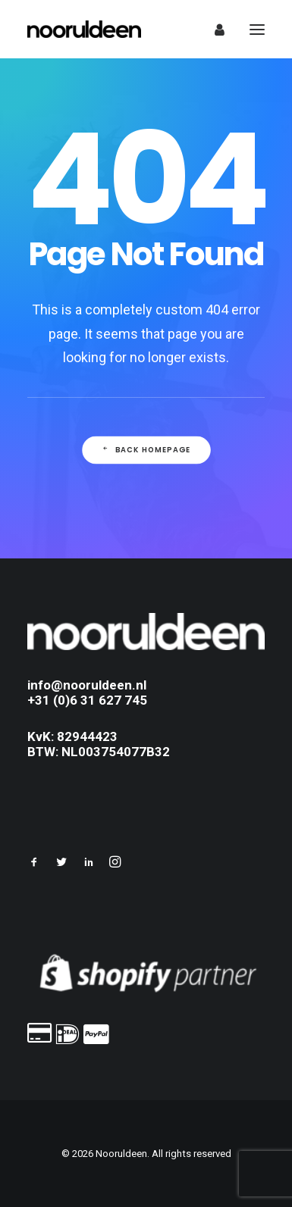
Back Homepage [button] (145, 450)
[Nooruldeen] (84, 29)
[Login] (212, 29)
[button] (34, 864)
